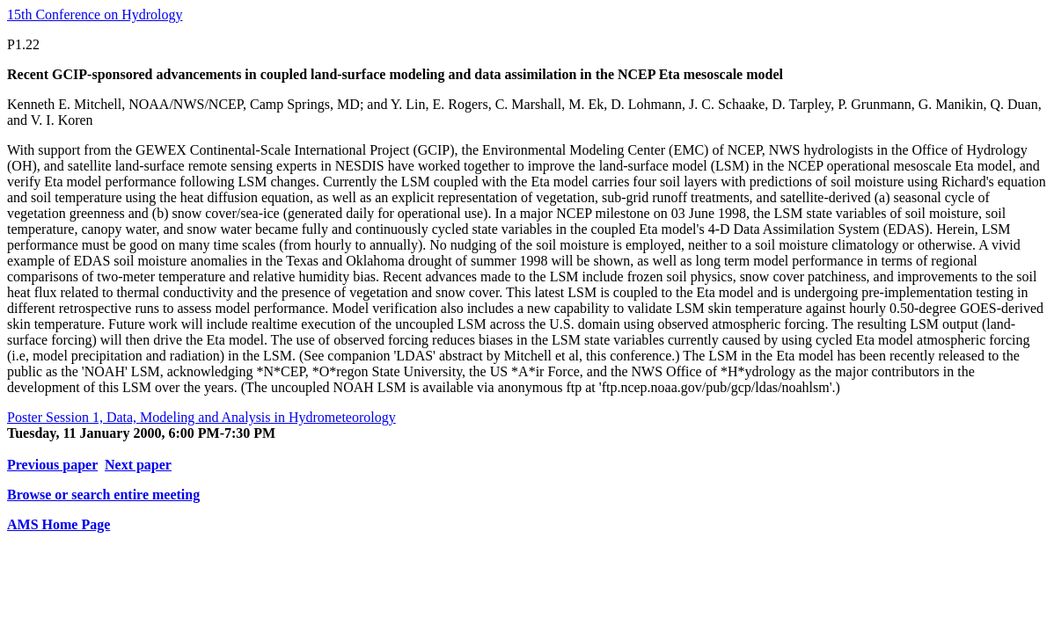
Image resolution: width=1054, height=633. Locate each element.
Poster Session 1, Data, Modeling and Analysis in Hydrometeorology (201, 417)
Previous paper (52, 464)
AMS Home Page (58, 524)
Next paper (138, 464)
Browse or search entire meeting (103, 494)
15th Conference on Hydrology (95, 14)
